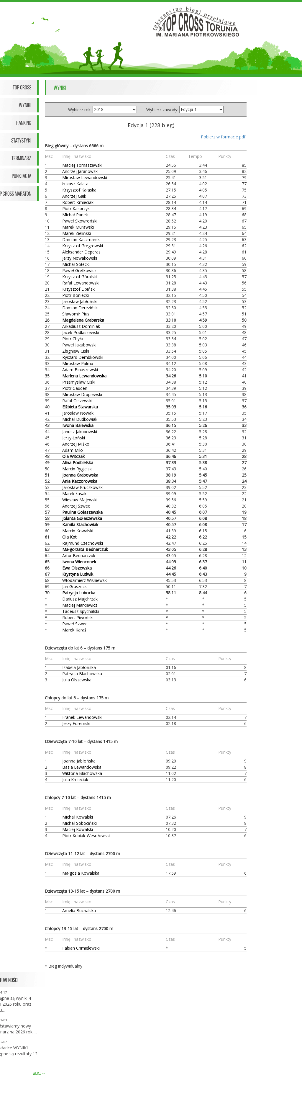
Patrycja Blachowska (82, 673)
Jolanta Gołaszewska (82, 518)
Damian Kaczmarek (81, 239)
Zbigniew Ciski (75, 351)
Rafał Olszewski (77, 400)
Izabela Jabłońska (79, 667)
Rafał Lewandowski (80, 283)
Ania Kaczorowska (79, 481)
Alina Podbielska (77, 462)
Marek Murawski (78, 227)
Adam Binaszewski (80, 369)
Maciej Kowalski (77, 829)
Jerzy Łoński (73, 438)
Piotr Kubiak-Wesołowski (86, 835)
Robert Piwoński (77, 617)
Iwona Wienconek (79, 562)
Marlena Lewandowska (84, 376)
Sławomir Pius (75, 314)
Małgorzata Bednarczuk (85, 549)
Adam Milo (72, 450)
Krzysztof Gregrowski (82, 245)
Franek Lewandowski (82, 717)
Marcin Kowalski (77, 531)
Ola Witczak (73, 456)
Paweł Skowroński (79, 221)
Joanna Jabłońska (79, 761)
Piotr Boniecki (75, 295)
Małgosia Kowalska (80, 873)
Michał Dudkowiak (79, 419)
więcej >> (39, 1073)
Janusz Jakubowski (79, 431)
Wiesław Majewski (79, 500)
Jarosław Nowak (77, 413)
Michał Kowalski (77, 817)
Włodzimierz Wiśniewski (85, 580)
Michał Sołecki (76, 264)
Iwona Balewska (77, 425)
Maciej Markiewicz (79, 605)
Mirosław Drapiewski (82, 394)
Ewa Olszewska (77, 568)
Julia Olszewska (76, 680)
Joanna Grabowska (80, 475)
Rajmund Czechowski (82, 543)
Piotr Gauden (74, 388)
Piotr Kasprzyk (76, 208)
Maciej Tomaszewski (82, 165)
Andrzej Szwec (76, 506)
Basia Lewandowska (81, 767)
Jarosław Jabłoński (79, 301)
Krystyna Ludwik (77, 574)
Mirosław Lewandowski (84, 177)
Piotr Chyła (72, 338)
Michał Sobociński (79, 823)
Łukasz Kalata (75, 183)
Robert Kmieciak (77, 202)
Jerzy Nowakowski (79, 258)
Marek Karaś (74, 630)
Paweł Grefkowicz (79, 270)
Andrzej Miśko (75, 444)
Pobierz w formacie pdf (223, 137)
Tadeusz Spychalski (80, 611)
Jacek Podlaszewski (80, 332)
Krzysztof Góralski (79, 276)
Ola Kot (69, 537)
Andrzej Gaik (74, 196)
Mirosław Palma (77, 363)
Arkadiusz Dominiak (81, 326)
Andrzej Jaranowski (80, 171)
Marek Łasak (74, 493)
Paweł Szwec (74, 623)
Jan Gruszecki (75, 586)
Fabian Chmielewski (81, 948)
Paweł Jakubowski (79, 345)
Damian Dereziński (80, 307)
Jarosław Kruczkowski (83, 487)
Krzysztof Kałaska (79, 190)
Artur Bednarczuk (78, 555)
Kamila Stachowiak (80, 524)
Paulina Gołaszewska (82, 512)
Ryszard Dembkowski (82, 357)
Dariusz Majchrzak (80, 599)
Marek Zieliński (76, 233)
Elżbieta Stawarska (80, 407)
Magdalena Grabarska (83, 320)
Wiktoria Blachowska (82, 773)
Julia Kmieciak (75, 779)
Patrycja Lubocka (78, 592)
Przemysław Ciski (78, 382)
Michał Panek (75, 214)
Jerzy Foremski (76, 723)
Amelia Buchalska (79, 910)
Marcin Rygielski (77, 469)
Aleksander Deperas (81, 252)
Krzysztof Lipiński (79, 289)
